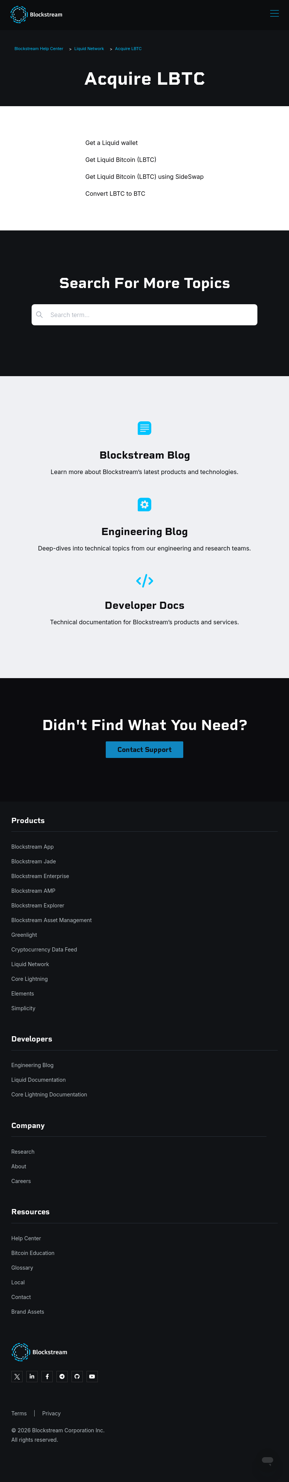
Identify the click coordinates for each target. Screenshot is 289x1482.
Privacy (51, 1413)
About (18, 1166)
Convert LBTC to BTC (115, 193)
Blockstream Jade (33, 861)
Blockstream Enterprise (40, 876)
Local (18, 1282)
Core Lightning (29, 979)
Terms (19, 1413)
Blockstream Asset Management (51, 920)
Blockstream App (32, 846)
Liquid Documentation (38, 1079)
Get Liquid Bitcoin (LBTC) (121, 159)
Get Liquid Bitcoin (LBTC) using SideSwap (144, 176)
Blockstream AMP (33, 890)
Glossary (22, 1267)
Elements (22, 993)
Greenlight (24, 935)
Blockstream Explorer (37, 905)
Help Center (26, 1238)
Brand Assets (27, 1311)
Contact (21, 1297)
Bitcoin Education (33, 1253)
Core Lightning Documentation (49, 1094)
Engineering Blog (32, 1065)
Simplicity (23, 1008)
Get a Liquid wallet (111, 142)
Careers (21, 1181)
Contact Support (144, 750)
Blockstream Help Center (38, 48)
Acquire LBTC (128, 48)
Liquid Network (89, 48)
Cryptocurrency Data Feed (44, 949)
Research (23, 1151)
